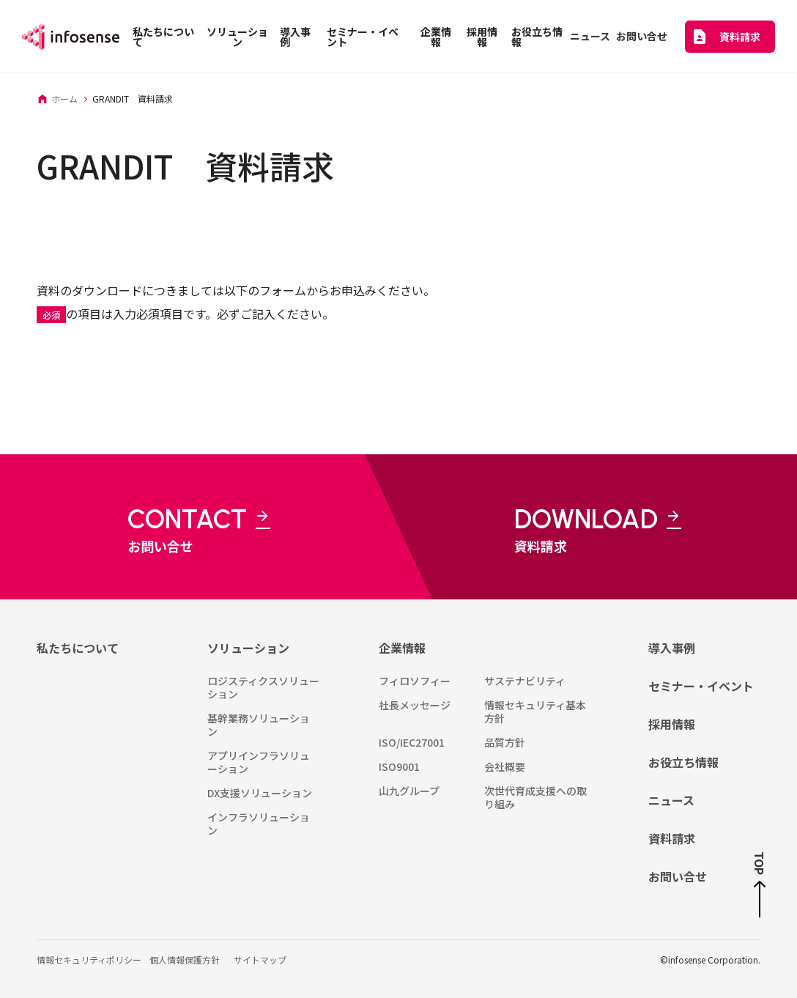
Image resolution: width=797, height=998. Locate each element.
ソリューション (248, 648)
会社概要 (504, 766)
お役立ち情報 (683, 762)
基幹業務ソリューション (258, 724)
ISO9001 (399, 766)
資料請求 (671, 838)
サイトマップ (260, 959)
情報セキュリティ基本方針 (535, 711)
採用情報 (671, 724)
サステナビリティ (525, 680)
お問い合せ (677, 876)
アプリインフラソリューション (258, 762)
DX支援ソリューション (259, 792)
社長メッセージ (415, 704)
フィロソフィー (415, 680)
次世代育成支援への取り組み (535, 797)
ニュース (671, 800)
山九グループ (409, 790)
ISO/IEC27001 (412, 742)
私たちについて (78, 648)
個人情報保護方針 (184, 959)
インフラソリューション (258, 823)
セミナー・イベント (701, 686)
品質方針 (504, 742)
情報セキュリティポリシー (89, 959)
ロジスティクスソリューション (263, 687)
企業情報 (402, 648)
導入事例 (671, 648)
